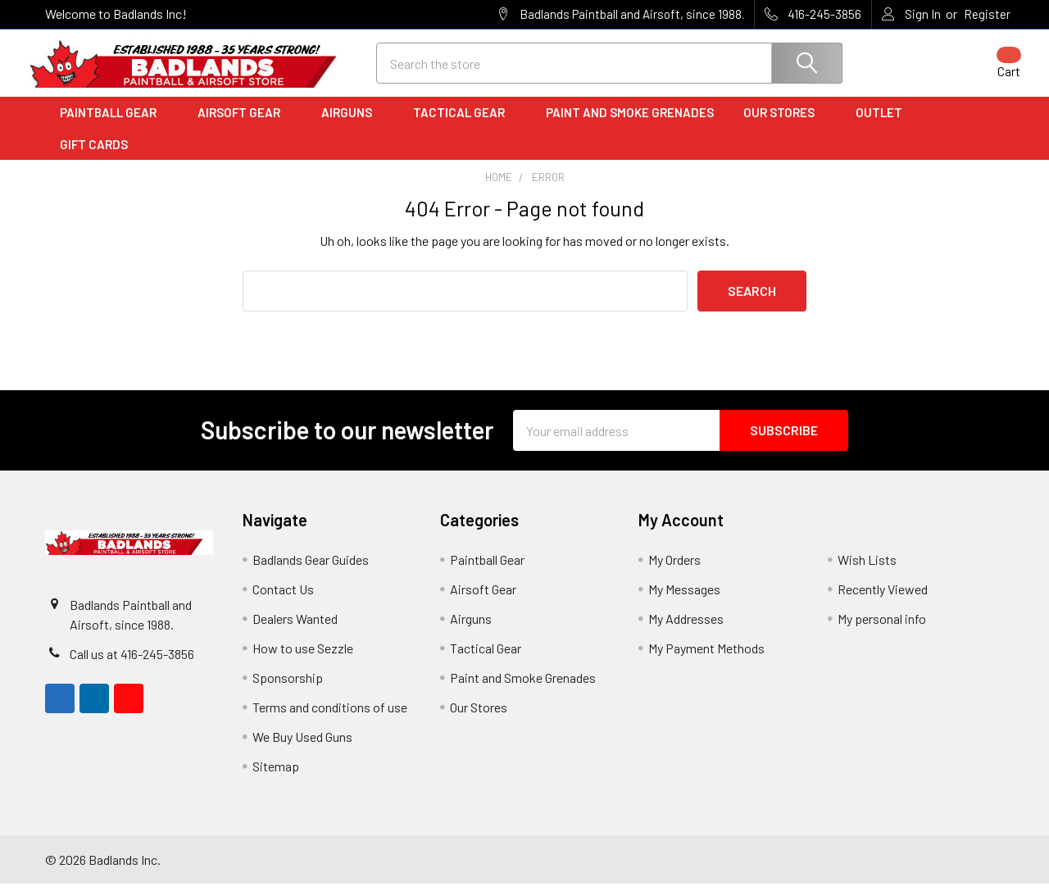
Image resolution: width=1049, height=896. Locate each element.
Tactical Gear (464, 125)
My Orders (674, 572)
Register (987, 14)
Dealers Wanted (295, 631)
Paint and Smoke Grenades (630, 125)
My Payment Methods (706, 660)
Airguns (352, 125)
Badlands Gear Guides (310, 572)
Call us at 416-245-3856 (132, 666)
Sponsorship (287, 690)
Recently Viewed (883, 601)
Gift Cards (94, 156)
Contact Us (283, 601)
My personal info (882, 631)
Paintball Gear (114, 125)
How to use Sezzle (302, 660)
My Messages (684, 601)
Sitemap (275, 778)
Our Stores (784, 125)
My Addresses (686, 631)
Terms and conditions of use (329, 719)
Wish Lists (867, 572)
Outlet (885, 125)
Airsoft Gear (245, 125)
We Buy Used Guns (302, 749)
